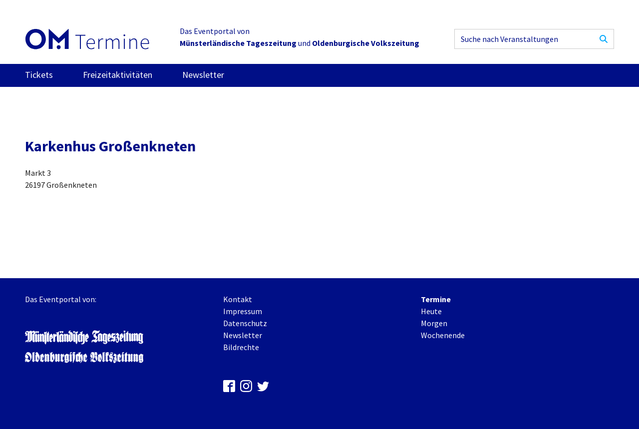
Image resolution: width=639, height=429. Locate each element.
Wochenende (443, 335)
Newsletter (203, 74)
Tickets (39, 74)
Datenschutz (245, 323)
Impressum (242, 311)
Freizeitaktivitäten (117, 74)
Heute (431, 311)
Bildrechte (241, 347)
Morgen (434, 323)
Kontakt (237, 299)
